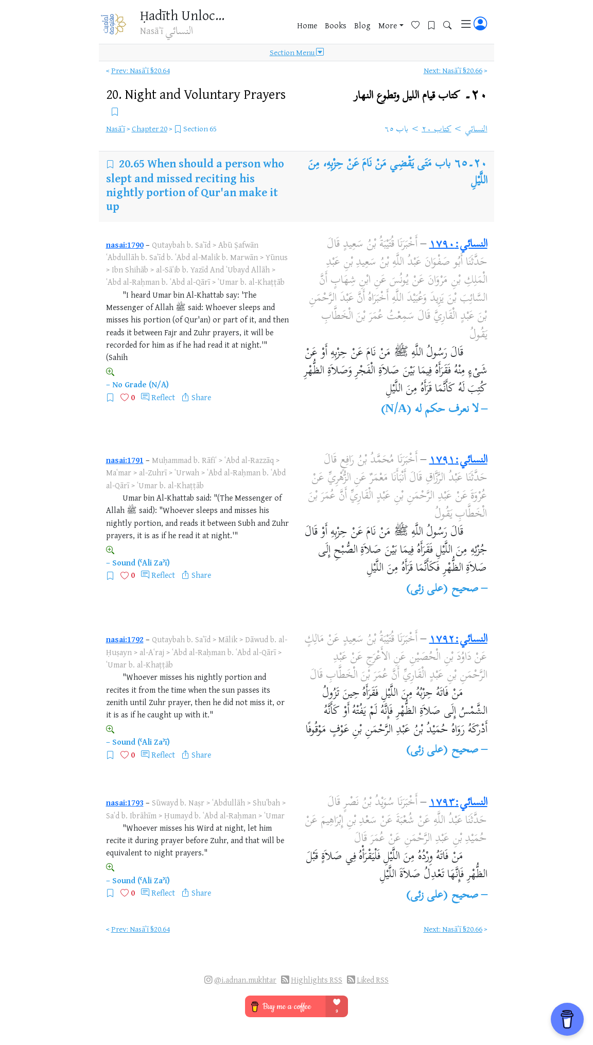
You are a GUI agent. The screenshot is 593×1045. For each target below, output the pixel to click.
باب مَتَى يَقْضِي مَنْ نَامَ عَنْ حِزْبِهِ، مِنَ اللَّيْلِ (397, 172)
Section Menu (297, 52)
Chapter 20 (149, 128)
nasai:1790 (125, 244)
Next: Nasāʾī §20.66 (453, 70)
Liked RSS (373, 980)
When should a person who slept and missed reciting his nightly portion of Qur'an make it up (195, 184)
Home (307, 25)
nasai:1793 (125, 802)
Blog (362, 25)
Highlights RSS (316, 980)
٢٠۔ (420, 95)
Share (201, 397)
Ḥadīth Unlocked (185, 15)
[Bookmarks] (435, 23)
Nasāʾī (115, 128)
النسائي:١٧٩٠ (458, 244)
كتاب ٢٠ (436, 130)
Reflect (163, 397)
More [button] (387, 25)
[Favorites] (419, 23)
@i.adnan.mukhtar (245, 980)
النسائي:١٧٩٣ (458, 803)
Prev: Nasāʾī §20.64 (140, 70)
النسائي (476, 130)
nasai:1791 (125, 460)
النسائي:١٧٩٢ (458, 639)
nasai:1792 (125, 639)
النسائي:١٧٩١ (458, 460)
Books (335, 25)
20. (196, 94)
